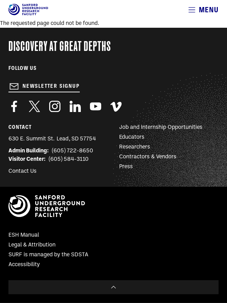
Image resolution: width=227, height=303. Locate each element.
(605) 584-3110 (69, 159)
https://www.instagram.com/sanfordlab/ (54, 106)
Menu (209, 9)
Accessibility (24, 265)
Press (126, 167)
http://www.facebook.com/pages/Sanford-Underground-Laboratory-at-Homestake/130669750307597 (14, 106)
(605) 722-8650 (72, 151)
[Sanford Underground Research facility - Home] (28, 14)
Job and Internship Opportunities (160, 127)
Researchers (134, 147)
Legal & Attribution (32, 245)
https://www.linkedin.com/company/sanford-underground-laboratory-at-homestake (75, 106)
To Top (113, 287)
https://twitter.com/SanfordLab (34, 106)
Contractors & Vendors (147, 157)
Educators (131, 137)
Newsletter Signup (51, 86)
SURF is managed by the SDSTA (48, 255)
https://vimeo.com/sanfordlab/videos (116, 106)
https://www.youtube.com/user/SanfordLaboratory (95, 106)
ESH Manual (23, 235)
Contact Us (22, 171)
